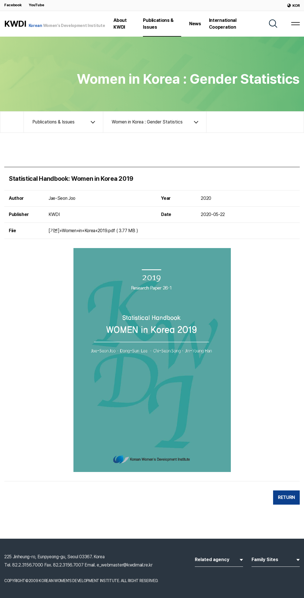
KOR (293, 5)
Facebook (13, 5)
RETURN (286, 497)
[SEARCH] (273, 23)
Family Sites (276, 559)
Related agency (219, 559)
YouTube (36, 5)
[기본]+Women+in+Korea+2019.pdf (81, 230)
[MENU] (295, 23)
